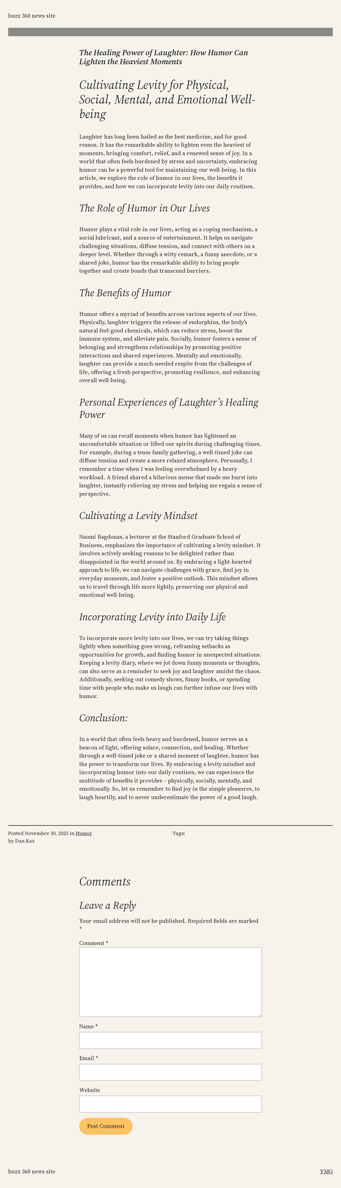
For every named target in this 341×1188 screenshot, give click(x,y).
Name (88, 1026)
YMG (326, 1171)
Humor (84, 833)
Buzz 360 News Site (31, 16)
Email (88, 1058)
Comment (93, 943)
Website (89, 1090)
